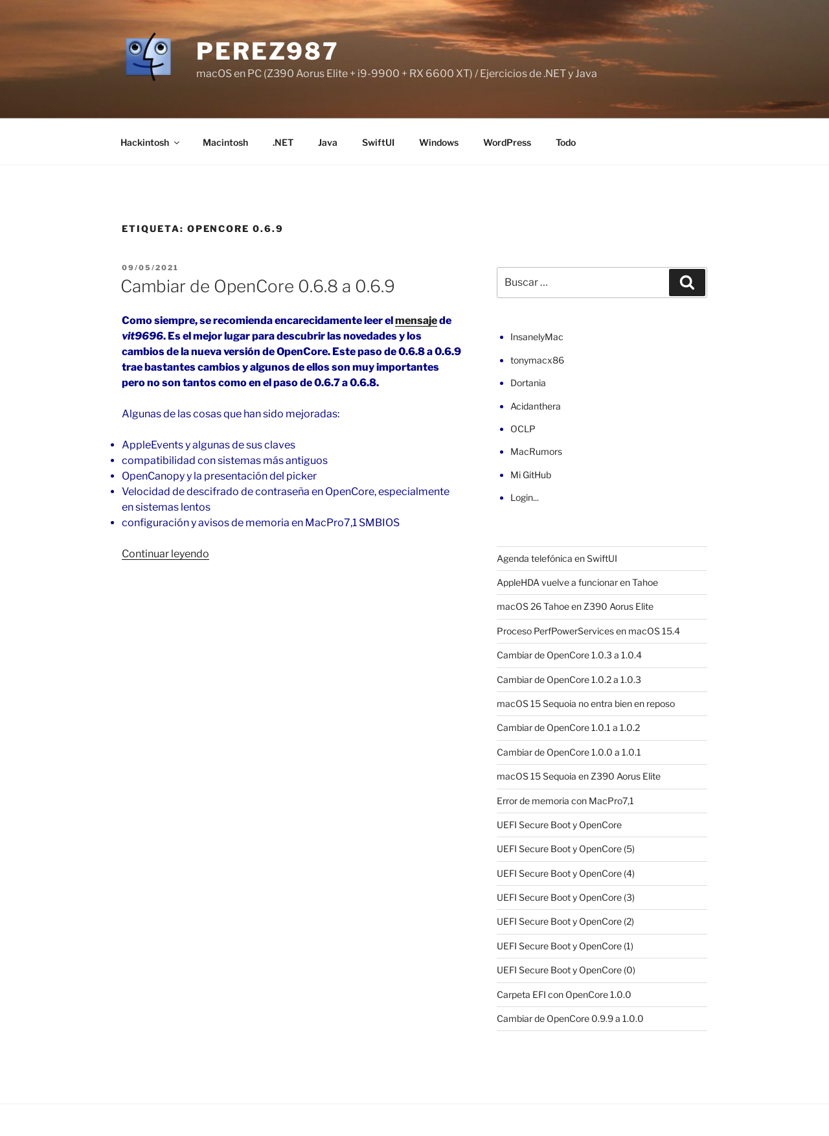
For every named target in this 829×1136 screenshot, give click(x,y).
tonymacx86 (537, 359)
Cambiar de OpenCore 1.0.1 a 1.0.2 (568, 727)
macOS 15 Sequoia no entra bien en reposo (586, 703)
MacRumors (536, 451)
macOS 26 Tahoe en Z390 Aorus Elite (575, 606)
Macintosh (225, 142)
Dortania (528, 382)
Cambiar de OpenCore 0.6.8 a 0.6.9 (257, 286)
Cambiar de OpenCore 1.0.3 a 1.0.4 (569, 654)
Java (327, 142)
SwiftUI (378, 142)
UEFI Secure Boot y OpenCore (559, 824)
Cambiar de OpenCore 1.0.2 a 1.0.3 (569, 679)
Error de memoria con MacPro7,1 (565, 800)
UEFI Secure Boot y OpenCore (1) (565, 945)
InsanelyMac (536, 336)
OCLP (523, 428)
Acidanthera (535, 406)
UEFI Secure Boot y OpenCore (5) (566, 848)
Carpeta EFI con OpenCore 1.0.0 (564, 994)
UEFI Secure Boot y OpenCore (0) (566, 969)
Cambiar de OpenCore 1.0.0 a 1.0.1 (569, 752)
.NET (283, 142)
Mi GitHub (530, 474)
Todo (566, 142)
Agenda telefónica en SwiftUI (557, 558)
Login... (524, 497)
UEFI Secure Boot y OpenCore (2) (565, 921)
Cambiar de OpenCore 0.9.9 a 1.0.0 (570, 1018)
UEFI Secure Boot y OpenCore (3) (566, 897)
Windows (439, 142)
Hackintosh (150, 142)
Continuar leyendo (165, 554)
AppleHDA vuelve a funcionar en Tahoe (577, 582)
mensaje (416, 320)
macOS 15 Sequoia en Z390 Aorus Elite (579, 776)
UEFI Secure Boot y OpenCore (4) (566, 873)
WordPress (507, 142)
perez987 (267, 51)
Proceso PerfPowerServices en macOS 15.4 (588, 630)
